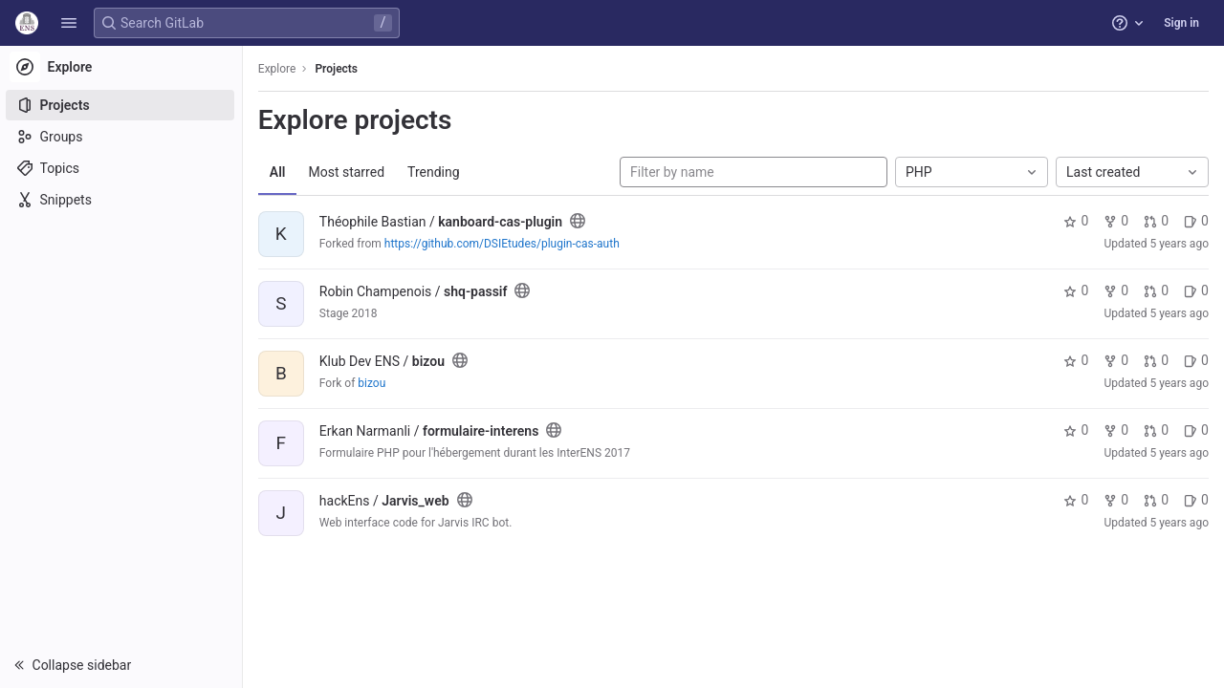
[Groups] (122, 136)
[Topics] (122, 168)
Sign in (1181, 23)
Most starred (349, 172)
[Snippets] (122, 199)
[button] (69, 23)
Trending (435, 172)
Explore (279, 68)
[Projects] (122, 105)
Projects (339, 68)
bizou (373, 383)
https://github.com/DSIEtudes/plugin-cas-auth (504, 243)
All (280, 172)
